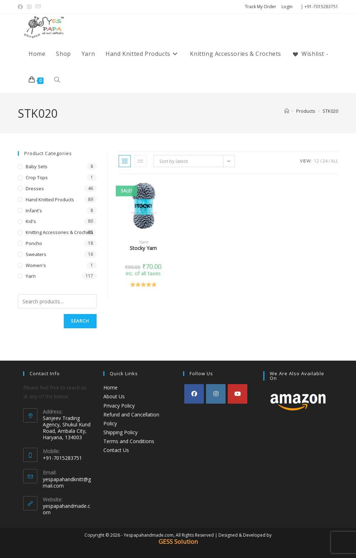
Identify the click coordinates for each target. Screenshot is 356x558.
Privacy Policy (119, 405)
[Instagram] (216, 394)
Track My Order (260, 7)
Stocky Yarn (143, 248)
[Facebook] (194, 394)
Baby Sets (36, 166)
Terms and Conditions (128, 441)
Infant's (34, 210)
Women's (36, 265)
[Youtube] (237, 394)
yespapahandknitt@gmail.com (67, 482)
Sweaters (36, 254)
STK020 (330, 111)
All (334, 161)
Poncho (34, 243)
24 (325, 161)
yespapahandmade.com (66, 509)
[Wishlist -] (310, 54)
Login (287, 7)
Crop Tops (37, 177)
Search (80, 321)
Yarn (143, 242)
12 (316, 161)
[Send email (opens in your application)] (38, 6)
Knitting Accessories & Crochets (59, 232)
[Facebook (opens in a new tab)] (21, 6)
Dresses (35, 188)
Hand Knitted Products (50, 199)
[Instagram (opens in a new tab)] (29, 6)
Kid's (31, 221)
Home (110, 387)
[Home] (286, 111)
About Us (114, 396)
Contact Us (116, 450)
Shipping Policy (120, 432)
